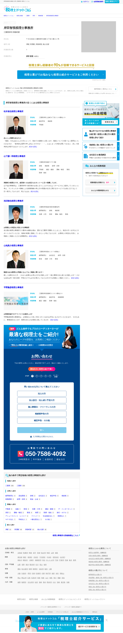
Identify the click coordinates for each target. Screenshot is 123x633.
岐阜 (46, 569)
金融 (18, 509)
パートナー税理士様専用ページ (50, 607)
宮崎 (58, 582)
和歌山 (62, 573)
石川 (37, 564)
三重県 (28, 15)
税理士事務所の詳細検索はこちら (66, 535)
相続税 (65, 496)
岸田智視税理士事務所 (52, 15)
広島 (28, 578)
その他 (48, 519)
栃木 (70, 560)
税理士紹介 (21, 599)
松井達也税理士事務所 (13, 111)
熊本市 (49, 582)
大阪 (19, 573)
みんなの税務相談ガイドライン (80, 612)
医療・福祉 (49, 512)
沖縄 (67, 582)
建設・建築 (50, 509)
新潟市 (32, 564)
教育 (38, 512)
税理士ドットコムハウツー (95, 599)
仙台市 (43, 553)
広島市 (34, 578)
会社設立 (42, 496)
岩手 (34, 553)
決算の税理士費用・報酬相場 (98, 556)
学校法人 (23, 519)
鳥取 (38, 578)
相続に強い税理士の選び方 (97, 587)
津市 (34, 15)
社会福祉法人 (49, 516)
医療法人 (62, 516)
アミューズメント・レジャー (17, 516)
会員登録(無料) (97, 2)
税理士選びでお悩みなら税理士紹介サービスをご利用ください (61, 74)
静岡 (30, 569)
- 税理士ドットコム (17, 9)
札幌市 (25, 553)
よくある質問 (40, 612)
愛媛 (59, 578)
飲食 (26, 509)
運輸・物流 (19, 512)
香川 (55, 578)
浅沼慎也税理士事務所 (13, 201)
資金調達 (23, 496)
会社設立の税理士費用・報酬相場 (100, 558)
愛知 (19, 569)
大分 (54, 582)
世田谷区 (56, 557)
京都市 (38, 573)
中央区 (49, 557)
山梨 (19, 564)
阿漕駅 (18, 529)
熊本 (44, 582)
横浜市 (25, 560)
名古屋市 (25, 569)
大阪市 (24, 573)
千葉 (56, 560)
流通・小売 (37, 509)
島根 (42, 578)
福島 (56, 553)
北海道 (20, 553)
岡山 (19, 578)
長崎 (40, 582)
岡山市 (24, 578)
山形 (52, 553)
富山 (41, 564)
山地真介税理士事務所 (13, 245)
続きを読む (33, 147)
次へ (42, 430)
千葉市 (61, 560)
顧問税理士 (10, 496)
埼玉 (43, 560)
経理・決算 (22, 499)
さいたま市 (50, 560)
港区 (24, 557)
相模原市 (38, 560)
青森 (30, 553)
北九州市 (31, 582)
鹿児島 (63, 582)
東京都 (20, 557)
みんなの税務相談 (48, 599)
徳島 (50, 578)
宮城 (38, 553)
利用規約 (50, 612)
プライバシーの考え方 (62, 612)
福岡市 (24, 582)
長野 (23, 564)
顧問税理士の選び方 (95, 574)
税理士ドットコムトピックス (70, 599)
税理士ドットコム (9, 15)
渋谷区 (36, 557)
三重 (50, 569)
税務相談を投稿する (100, 182)
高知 (63, 578)
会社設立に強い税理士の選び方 (99, 584)
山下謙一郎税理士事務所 (14, 156)
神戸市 (48, 573)
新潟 (27, 564)
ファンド (35, 516)
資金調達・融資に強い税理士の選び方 (101, 578)
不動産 (9, 509)
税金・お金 (35, 499)
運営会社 (94, 612)
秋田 (48, 553)
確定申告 (54, 496)
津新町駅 (40, 15)
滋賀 (53, 573)
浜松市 (41, 569)
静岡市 (35, 569)
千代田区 (42, 557)
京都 (33, 573)
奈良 (57, 573)
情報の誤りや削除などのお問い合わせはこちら (101, 93)
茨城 (66, 560)
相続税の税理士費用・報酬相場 (99, 562)
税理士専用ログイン (112, 1)
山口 (46, 578)
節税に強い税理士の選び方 (97, 590)
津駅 (8, 529)
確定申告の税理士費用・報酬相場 (100, 565)
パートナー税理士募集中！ (73, 607)
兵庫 (43, 573)
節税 (33, 496)
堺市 (29, 573)
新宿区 (30, 557)
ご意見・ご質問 (29, 612)
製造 (29, 512)
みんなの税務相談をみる (100, 190)
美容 (8, 512)
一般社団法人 (36, 519)
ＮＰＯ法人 (10, 519)
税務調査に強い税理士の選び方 (99, 580)
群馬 (74, 560)
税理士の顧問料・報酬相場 (97, 552)
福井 (45, 564)
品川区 (62, 557)
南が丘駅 (42, 529)
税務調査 (9, 499)
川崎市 (31, 560)
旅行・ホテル (63, 512)
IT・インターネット (66, 509)
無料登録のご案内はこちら (103, 89)
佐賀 (36, 582)
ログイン (85, 2)
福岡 (19, 582)
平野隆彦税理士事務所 (13, 287)
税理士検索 (20, 15)
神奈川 (20, 560)
